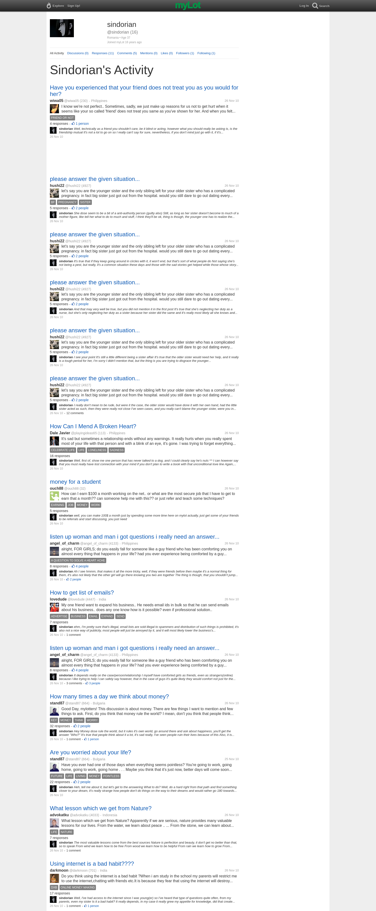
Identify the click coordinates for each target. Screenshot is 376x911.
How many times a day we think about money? (109, 696)
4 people (82, 566)
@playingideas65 (84, 433)
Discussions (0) (77, 53)
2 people (82, 208)
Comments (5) (127, 53)
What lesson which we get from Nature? (101, 808)
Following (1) (206, 53)
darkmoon (59, 870)
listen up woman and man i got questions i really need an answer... (134, 536)
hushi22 (57, 186)
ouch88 (56, 488)
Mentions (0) (149, 53)
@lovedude (76, 599)
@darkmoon (78, 870)
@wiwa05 (71, 101)
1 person (82, 123)
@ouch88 (71, 488)
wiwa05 (56, 101)
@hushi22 (72, 186)
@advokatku (79, 815)
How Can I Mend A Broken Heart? (93, 426)
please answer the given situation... (95, 179)
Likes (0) (167, 53)
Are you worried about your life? (90, 752)
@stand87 (73, 703)
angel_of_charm (64, 543)
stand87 (57, 703)
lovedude (58, 599)
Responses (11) (103, 53)
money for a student (75, 481)
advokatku (59, 815)
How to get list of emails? (82, 592)
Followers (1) (185, 53)
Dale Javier (60, 433)
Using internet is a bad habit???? (92, 863)
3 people (94, 683)
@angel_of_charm (94, 543)
